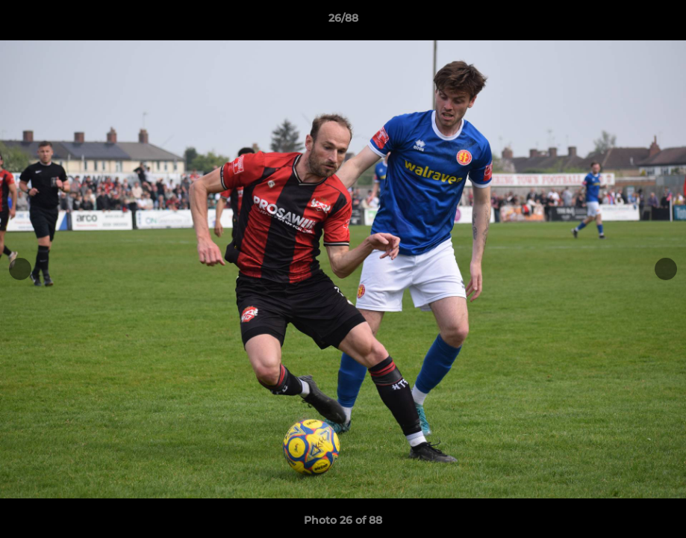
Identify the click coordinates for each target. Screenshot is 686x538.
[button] (659, 21)
